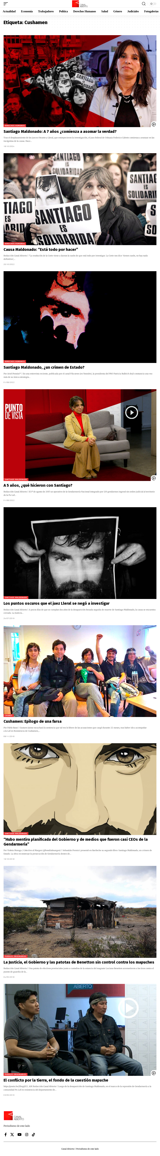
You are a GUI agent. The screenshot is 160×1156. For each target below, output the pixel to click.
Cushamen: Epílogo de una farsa (33, 721)
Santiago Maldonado (16, 479)
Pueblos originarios (15, 956)
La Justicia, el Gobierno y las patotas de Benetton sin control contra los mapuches (79, 962)
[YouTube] (19, 1135)
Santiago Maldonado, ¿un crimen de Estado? (44, 367)
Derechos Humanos (15, 125)
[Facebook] (6, 1135)
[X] (12, 1135)
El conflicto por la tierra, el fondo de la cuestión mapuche (56, 1080)
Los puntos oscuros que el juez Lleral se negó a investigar (57, 603)
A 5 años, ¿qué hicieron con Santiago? (38, 485)
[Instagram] (26, 1135)
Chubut (8, 715)
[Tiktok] (33, 1135)
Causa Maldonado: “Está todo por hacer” (41, 249)
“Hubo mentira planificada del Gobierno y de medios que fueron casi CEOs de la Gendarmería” (76, 841)
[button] (7, 3)
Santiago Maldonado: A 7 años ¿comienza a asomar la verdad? (60, 131)
